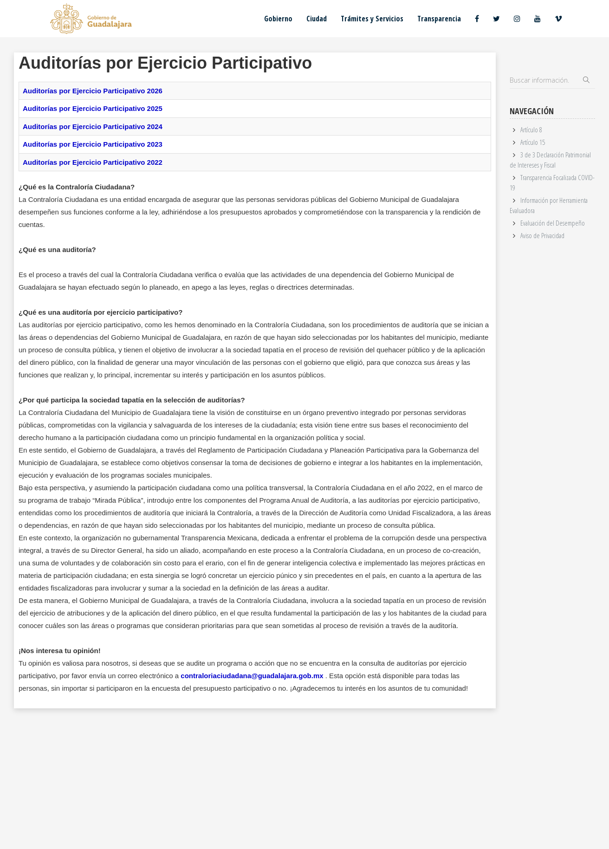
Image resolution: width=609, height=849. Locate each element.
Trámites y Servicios (372, 18)
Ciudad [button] (316, 18)
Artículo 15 (532, 142)
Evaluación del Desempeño (552, 222)
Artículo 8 (531, 129)
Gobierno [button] (278, 18)
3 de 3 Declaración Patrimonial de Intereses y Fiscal (550, 159)
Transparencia (439, 18)
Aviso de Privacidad (542, 235)
